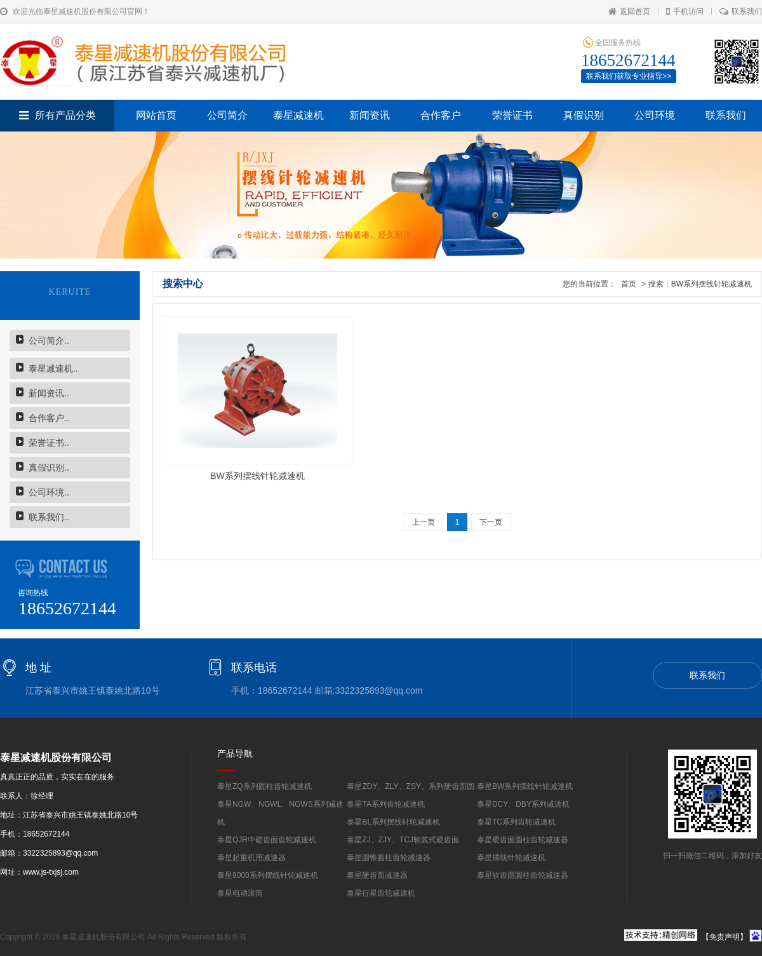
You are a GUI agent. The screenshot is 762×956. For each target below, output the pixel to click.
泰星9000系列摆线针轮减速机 (267, 875)
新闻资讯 (369, 115)
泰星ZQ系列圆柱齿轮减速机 (264, 786)
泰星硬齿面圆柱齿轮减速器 (522, 839)
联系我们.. (49, 517)
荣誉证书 (512, 115)
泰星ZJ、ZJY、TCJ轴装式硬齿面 (403, 839)
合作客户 (440, 115)
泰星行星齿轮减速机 (381, 893)
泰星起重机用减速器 (251, 857)
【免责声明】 (724, 936)
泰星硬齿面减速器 (377, 875)
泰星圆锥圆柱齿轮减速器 (389, 857)
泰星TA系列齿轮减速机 (385, 804)
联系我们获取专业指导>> (628, 76)
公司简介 (227, 115)
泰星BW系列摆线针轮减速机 (525, 786)
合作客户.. (49, 418)
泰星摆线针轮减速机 (511, 857)
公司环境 (654, 115)
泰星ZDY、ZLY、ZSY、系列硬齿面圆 (410, 786)
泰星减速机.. (53, 368)
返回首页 (629, 11)
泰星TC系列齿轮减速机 (516, 822)
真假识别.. (49, 467)
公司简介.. (49, 340)
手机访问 (685, 11)
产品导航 (235, 753)
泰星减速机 (298, 115)
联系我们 (740, 11)
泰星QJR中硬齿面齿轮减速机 (266, 839)
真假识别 (583, 115)
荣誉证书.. (49, 443)
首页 (629, 283)
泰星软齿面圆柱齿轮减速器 (522, 875)
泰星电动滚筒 (240, 893)
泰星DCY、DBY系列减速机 (523, 804)
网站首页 (156, 115)
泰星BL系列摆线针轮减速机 (393, 822)
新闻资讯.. (49, 393)
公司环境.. (49, 492)
